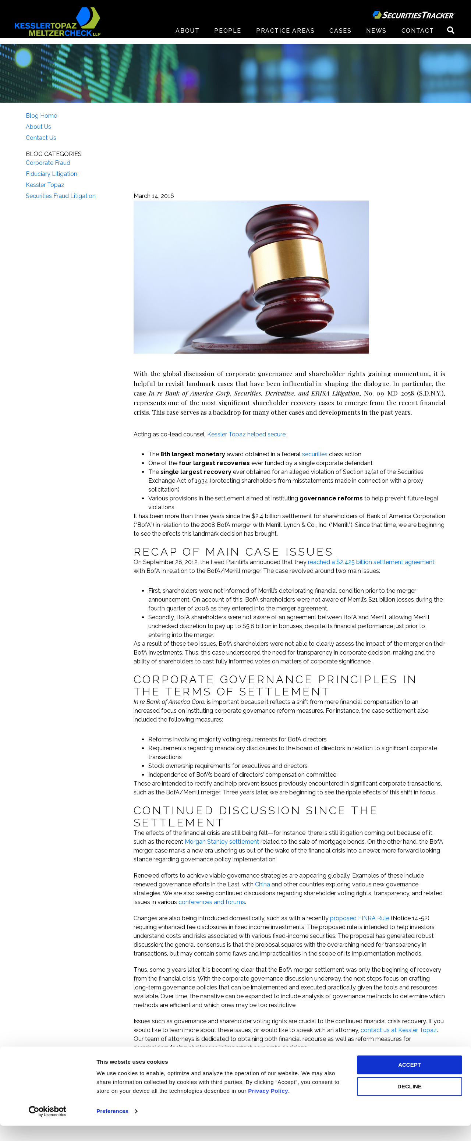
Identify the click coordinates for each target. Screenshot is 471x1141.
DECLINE (409, 1102)
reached (319, 562)
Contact (417, 36)
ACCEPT (409, 1080)
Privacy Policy (268, 1106)
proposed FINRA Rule (359, 918)
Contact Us (41, 137)
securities (314, 454)
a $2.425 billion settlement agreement (382, 562)
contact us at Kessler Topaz (399, 1030)
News (376, 36)
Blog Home (41, 115)
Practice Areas (285, 36)
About (187, 36)
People (227, 36)
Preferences (112, 1126)
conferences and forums (211, 902)
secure (277, 434)
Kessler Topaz (45, 184)
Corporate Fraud (48, 162)
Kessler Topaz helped (237, 434)
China (262, 884)
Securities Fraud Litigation (61, 195)
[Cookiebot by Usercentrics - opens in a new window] (47, 1126)
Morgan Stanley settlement (222, 841)
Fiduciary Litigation (51, 173)
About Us (38, 126)
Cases (340, 36)
